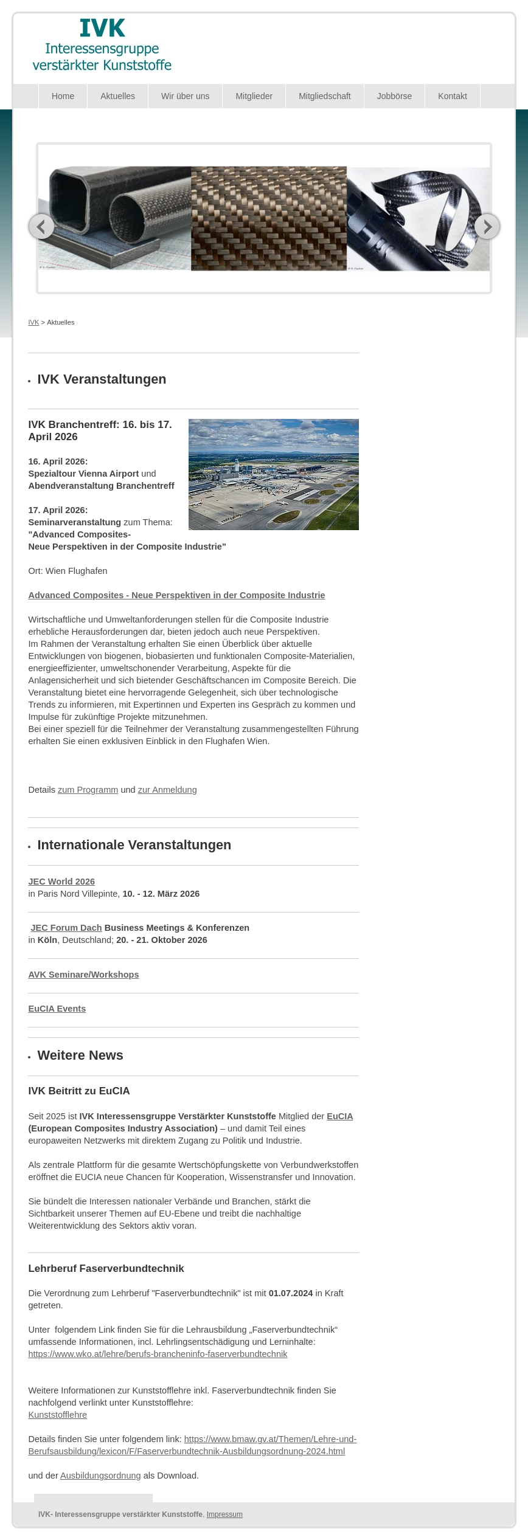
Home (63, 96)
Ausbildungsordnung (100, 1475)
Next (486, 226)
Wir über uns (185, 96)
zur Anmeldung (167, 790)
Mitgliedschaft (325, 96)
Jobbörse (394, 96)
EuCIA (340, 1116)
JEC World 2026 (61, 881)
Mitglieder (254, 96)
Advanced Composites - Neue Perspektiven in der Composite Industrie (176, 595)
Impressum (225, 1514)
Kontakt (452, 96)
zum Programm (88, 790)
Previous (42, 226)
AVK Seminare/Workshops (83, 974)
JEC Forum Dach (66, 928)
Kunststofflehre (57, 1415)
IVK (33, 322)
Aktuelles (117, 96)
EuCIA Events (57, 1008)
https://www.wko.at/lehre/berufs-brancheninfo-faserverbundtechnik (157, 1354)
